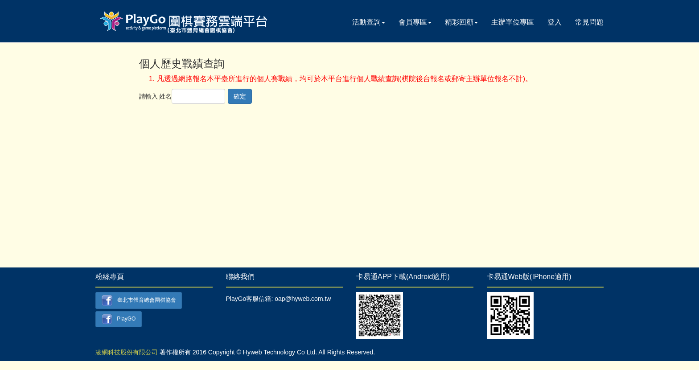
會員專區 (415, 22)
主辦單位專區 (512, 22)
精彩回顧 (461, 22)
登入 (554, 22)
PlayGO (119, 319)
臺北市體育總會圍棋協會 (138, 300)
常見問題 (589, 22)
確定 (240, 96)
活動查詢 (368, 22)
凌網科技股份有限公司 (126, 352)
